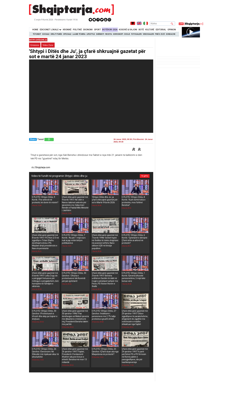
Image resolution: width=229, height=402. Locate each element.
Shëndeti (100, 34)
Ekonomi (88, 29)
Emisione (35, 45)
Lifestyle (91, 34)
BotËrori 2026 (109, 29)
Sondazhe (170, 34)
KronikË (67, 29)
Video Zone (48, 45)
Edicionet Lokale (50, 29)
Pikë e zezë (160, 34)
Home (35, 29)
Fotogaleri (136, 34)
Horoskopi (118, 34)
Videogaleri (148, 34)
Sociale (46, 34)
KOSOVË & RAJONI (128, 29)
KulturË (149, 29)
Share (33, 139)
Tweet (40, 139)
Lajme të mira (79, 34)
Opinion (172, 29)
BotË (141, 29)
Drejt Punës (56, 34)
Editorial (161, 29)
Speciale (67, 34)
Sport (97, 29)
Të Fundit (37, 34)
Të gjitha (144, 176)
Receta (108, 34)
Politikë (77, 29)
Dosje (127, 34)
